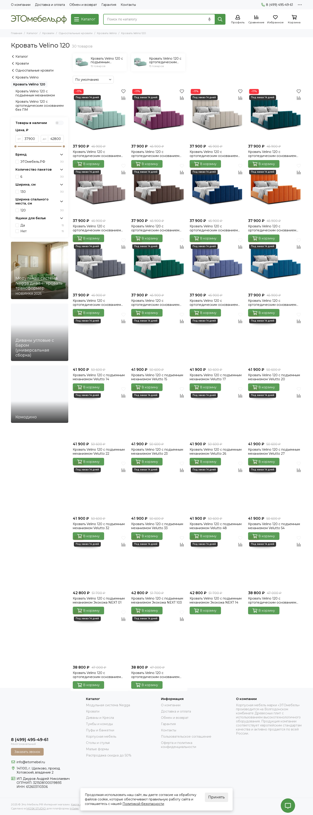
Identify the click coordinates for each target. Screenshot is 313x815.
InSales (74, 808)
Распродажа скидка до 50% (108, 755)
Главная (16, 33)
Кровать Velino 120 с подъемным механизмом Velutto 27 (274, 452)
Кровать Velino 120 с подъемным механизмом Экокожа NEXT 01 (99, 600)
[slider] (15, 146)
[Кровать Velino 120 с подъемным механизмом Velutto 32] (100, 487)
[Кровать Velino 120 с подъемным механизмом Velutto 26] (217, 413)
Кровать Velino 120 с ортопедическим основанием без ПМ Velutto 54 (272, 303)
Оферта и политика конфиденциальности (178, 745)
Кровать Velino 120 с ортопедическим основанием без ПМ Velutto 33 (155, 303)
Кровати (48, 33)
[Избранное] (275, 19)
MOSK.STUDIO (36, 808)
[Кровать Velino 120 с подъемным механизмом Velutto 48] (217, 487)
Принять (216, 797)
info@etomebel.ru (31, 762)
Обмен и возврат (83, 5)
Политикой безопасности (143, 804)
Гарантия (108, 5)
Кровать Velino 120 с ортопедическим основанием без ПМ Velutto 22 (97, 228)
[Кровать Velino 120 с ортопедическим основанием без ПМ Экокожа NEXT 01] (275, 562)
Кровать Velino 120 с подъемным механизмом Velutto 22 (99, 452)
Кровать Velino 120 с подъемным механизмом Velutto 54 (274, 526)
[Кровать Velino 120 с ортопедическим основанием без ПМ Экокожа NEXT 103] (100, 636)
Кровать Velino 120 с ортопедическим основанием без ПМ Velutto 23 (155, 228)
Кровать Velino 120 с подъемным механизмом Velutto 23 (157, 452)
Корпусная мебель (101, 737)
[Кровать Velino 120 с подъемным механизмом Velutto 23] (158, 413)
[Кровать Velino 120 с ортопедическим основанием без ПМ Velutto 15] (158, 115)
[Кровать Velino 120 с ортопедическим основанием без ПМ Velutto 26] (217, 189)
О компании (20, 5)
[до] (56, 139)
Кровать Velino (107, 33)
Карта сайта (79, 804)
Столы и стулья (98, 743)
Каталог (32, 33)
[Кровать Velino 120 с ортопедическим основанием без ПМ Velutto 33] (158, 264)
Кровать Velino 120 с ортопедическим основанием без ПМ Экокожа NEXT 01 (272, 600)
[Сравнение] (256, 19)
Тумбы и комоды (99, 724)
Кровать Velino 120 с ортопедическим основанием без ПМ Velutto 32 (97, 303)
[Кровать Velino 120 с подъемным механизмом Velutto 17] (217, 338)
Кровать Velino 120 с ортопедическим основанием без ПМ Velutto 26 (214, 228)
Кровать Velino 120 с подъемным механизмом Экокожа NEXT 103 (157, 600)
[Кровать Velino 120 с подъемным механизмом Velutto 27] (275, 413)
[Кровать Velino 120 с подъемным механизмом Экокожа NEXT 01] (100, 562)
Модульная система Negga (108, 705)
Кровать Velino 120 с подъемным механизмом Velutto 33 (157, 526)
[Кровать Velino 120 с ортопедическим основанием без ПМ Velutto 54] (275, 264)
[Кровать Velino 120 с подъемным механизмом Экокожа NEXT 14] (217, 562)
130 (42, 192)
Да (42, 225)
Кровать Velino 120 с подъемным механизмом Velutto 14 (99, 377)
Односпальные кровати (75, 33)
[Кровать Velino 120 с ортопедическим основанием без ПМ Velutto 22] (100, 189)
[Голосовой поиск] (209, 19)
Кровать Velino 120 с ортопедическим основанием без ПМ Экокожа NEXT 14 (155, 675)
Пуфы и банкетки (100, 730)
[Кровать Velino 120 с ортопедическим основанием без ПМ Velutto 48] (217, 264)
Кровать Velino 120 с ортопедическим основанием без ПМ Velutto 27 (272, 228)
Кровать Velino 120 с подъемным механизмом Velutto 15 (157, 377)
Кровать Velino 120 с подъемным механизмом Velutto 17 (216, 377)
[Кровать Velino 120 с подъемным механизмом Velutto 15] (158, 338)
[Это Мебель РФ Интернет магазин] (38, 19)
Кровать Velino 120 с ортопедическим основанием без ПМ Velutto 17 (214, 154)
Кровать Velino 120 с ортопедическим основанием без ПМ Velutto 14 (97, 154)
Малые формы (97, 749)
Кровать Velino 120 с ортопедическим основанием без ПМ (39, 106)
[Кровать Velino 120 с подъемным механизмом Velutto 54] (275, 487)
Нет (42, 231)
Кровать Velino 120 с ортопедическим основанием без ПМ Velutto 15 (155, 154)
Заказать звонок (27, 752)
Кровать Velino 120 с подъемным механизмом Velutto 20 (274, 377)
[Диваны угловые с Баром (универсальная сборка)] (39, 332)
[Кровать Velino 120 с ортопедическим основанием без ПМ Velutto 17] (217, 115)
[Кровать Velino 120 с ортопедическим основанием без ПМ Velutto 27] (275, 189)
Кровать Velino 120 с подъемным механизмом (35, 93)
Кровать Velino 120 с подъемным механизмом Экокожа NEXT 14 (216, 600)
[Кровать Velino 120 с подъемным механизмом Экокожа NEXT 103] (158, 562)
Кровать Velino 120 (29, 84)
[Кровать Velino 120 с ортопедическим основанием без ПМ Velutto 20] (275, 115)
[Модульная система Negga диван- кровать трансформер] (39, 270)
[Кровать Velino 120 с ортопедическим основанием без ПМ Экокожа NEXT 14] (158, 636)
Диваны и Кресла (100, 718)
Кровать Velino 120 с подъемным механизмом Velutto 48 (216, 526)
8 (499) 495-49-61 (277, 5)
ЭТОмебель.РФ (42, 162)
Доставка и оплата (50, 5)
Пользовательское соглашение (186, 737)
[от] (30, 139)
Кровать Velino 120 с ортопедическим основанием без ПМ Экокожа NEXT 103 (97, 675)
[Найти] (220, 19)
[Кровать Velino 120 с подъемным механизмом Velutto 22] (100, 413)
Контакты (128, 5)
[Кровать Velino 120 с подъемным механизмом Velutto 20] (275, 338)
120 (42, 210)
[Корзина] (294, 19)
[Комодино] (39, 394)
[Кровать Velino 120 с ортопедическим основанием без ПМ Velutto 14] (100, 115)
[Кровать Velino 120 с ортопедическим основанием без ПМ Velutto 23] (158, 189)
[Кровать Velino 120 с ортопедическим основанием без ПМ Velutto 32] (100, 264)
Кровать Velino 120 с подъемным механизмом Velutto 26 (216, 452)
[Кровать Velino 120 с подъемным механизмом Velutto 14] (100, 338)
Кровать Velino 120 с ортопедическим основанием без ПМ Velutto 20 (272, 154)
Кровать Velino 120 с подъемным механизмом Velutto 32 (99, 526)
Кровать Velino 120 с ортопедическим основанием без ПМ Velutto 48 (214, 303)
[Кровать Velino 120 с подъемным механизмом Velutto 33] (158, 487)
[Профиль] (238, 19)
